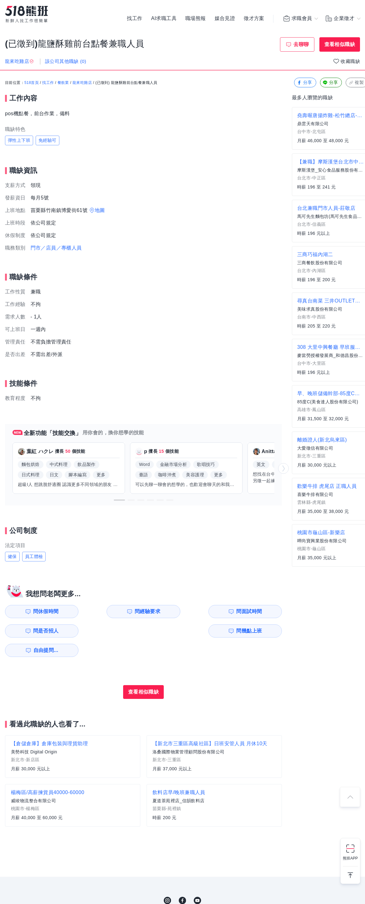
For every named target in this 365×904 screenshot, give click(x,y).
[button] (119, 500)
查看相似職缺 (339, 44)
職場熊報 (195, 18)
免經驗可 (47, 140)
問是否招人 (254, 611)
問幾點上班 (41, 630)
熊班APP (350, 858)
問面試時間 (183, 611)
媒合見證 (225, 18)
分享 (304, 82)
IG (167, 881)
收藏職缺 (350, 61)
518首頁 (31, 83)
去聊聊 (301, 44)
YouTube (197, 881)
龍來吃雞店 (82, 83)
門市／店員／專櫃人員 (56, 248)
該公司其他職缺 (65, 61)
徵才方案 (254, 18)
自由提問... (112, 630)
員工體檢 (34, 556)
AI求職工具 (164, 18)
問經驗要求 (112, 611)
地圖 (100, 210)
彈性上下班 (19, 140)
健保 (12, 556)
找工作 (134, 18)
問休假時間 (41, 611)
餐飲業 (63, 83)
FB (182, 881)
